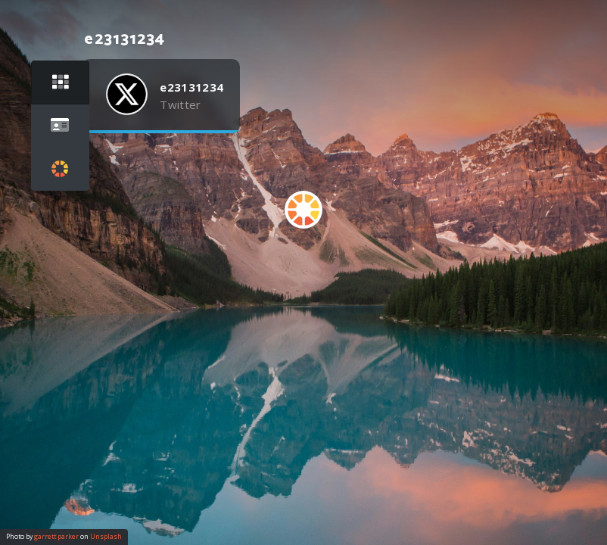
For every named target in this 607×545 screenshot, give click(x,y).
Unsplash (106, 536)
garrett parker (56, 536)
